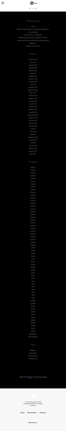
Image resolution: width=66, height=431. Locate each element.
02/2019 (33, 206)
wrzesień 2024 (33, 68)
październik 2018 (33, 137)
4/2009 (33, 323)
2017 (33, 292)
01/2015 (33, 176)
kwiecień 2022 (33, 95)
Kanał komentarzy (33, 356)
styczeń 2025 (33, 65)
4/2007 (33, 317)
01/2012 (33, 167)
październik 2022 (33, 90)
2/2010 (33, 270)
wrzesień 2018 (33, 140)
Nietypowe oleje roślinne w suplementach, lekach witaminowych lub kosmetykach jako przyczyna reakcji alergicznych (33, 40)
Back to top (33, 422)
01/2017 (33, 181)
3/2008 (33, 303)
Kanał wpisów (33, 353)
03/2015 (33, 214)
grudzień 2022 (33, 87)
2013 (33, 281)
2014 (33, 284)
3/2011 (33, 312)
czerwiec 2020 (33, 118)
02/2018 (33, 203)
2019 (33, 298)
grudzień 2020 (33, 109)
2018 (33, 295)
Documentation (32, 412)
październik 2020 (33, 115)
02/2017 (33, 201)
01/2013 (33, 170)
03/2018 (33, 223)
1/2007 (33, 248)
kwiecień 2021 (33, 106)
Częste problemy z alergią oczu (33, 35)
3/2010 (33, 309)
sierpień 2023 (33, 82)
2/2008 (33, 264)
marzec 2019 (33, 131)
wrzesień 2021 (33, 101)
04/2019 (33, 245)
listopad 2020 (33, 112)
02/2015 (33, 195)
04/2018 (33, 242)
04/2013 (33, 228)
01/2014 (33, 173)
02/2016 (33, 198)
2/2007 (33, 262)
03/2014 (33, 212)
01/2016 (33, 178)
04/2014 (33, 231)
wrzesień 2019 (33, 126)
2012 (33, 278)
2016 (33, 289)
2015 (33, 287)
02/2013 (33, 189)
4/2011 (33, 328)
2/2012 (33, 275)
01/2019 (33, 187)
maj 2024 (33, 73)
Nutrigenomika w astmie (33, 46)
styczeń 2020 (33, 123)
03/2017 (33, 220)
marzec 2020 (33, 120)
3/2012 (33, 314)
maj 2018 (33, 143)
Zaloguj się (33, 350)
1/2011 (33, 259)
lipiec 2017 (33, 154)
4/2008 (33, 320)
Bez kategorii (33, 334)
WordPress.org (33, 358)
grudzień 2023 (33, 76)
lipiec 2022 (33, 93)
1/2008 (33, 251)
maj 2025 (33, 62)
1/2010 (33, 256)
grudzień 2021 (33, 98)
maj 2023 (33, 84)
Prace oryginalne (33, 337)
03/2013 (33, 209)
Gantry (22, 412)
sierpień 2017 (33, 151)
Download (43, 412)
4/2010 (33, 325)
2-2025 (33, 26)
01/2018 (33, 184)
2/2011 (33, 273)
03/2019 (33, 226)
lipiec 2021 (33, 104)
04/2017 (33, 239)
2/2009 (33, 267)
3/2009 (33, 306)
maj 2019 (33, 129)
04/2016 (33, 237)
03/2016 (33, 217)
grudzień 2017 (33, 148)
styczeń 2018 (33, 145)
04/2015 (33, 234)
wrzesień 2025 (33, 59)
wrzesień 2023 (33, 79)
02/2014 (33, 192)
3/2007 (33, 300)
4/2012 (33, 331)
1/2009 (33, 253)
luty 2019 (33, 134)
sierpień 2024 (33, 70)
